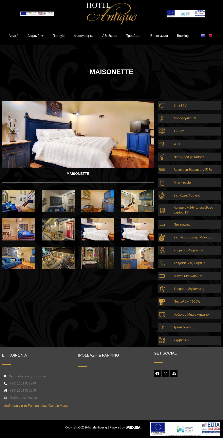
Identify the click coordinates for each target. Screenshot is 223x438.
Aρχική (13, 35)
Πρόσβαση (133, 35)
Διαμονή (35, 36)
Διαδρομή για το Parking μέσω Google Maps (36, 405)
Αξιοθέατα (109, 35)
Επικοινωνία (159, 35)
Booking (183, 35)
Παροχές (58, 35)
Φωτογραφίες (83, 35)
